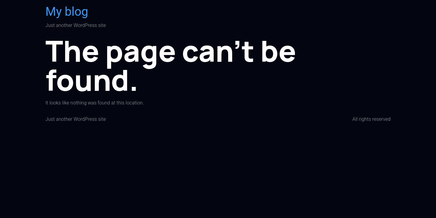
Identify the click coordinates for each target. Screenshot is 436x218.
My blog (66, 12)
